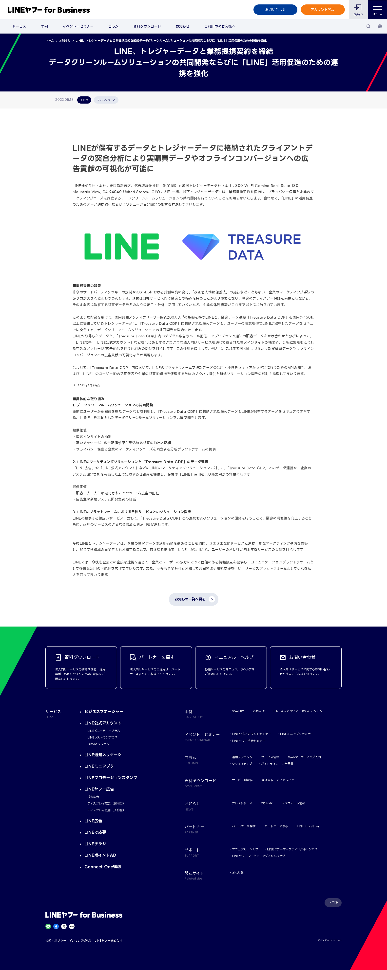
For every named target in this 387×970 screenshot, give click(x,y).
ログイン (358, 14)
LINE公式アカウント (103, 723)
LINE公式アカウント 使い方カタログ (298, 711)
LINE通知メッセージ (103, 755)
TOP (335, 902)
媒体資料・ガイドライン (278, 780)
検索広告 (93, 796)
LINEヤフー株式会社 (108, 940)
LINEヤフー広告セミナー (249, 740)
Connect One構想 (102, 867)
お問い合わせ (275, 9)
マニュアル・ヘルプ (245, 849)
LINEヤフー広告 (99, 789)
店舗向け (259, 711)
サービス (19, 26)
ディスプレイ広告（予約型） (106, 810)
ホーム (49, 40)
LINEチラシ (95, 844)
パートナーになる (276, 826)
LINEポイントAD (100, 855)
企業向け (238, 711)
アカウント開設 (323, 9)
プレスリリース (242, 803)
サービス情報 (270, 757)
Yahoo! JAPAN (80, 940)
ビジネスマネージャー (103, 712)
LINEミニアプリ (99, 766)
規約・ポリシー (55, 940)
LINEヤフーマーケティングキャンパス (292, 849)
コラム (113, 26)
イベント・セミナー (78, 26)
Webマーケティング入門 (304, 757)
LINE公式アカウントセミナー (251, 734)
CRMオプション (98, 744)
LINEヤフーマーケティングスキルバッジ (258, 856)
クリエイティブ (242, 763)
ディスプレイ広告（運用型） (106, 803)
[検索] (368, 26)
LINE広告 (93, 821)
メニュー (377, 10)
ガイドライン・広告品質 (277, 763)
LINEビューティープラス (103, 730)
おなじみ (238, 872)
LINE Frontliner (308, 826)
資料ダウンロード (147, 26)
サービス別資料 (242, 780)
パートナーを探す (244, 826)
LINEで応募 (95, 832)
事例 (44, 26)
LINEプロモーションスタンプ (110, 778)
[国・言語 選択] (380, 26)
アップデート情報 (293, 803)
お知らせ (182, 26)
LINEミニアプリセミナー (297, 734)
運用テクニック (242, 757)
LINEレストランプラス (102, 737)
